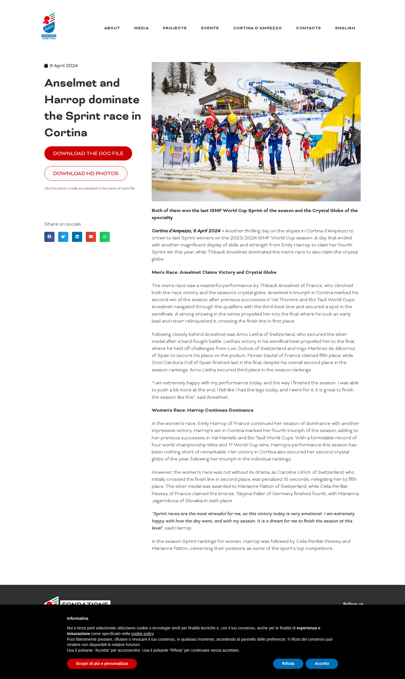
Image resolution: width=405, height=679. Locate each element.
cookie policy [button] (142, 633)
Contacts (308, 28)
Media (141, 28)
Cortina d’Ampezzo (257, 28)
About (112, 28)
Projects (175, 28)
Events (210, 28)
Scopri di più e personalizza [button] (102, 663)
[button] (49, 237)
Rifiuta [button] (288, 663)
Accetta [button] (322, 663)
